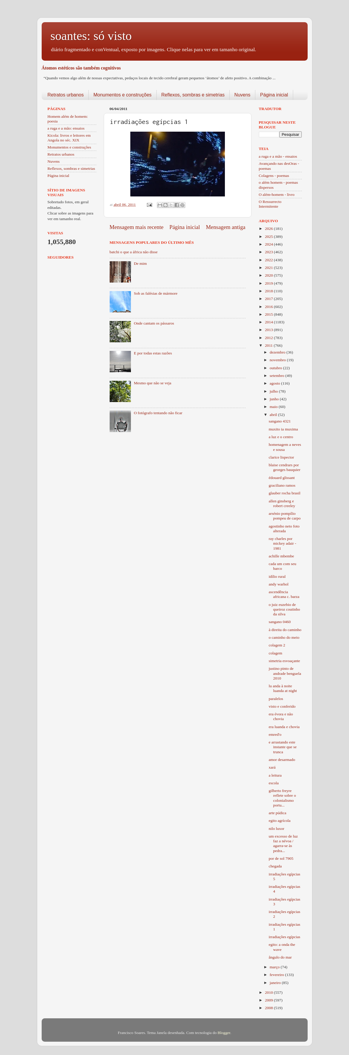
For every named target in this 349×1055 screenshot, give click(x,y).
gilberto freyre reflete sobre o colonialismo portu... (282, 797)
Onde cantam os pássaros (154, 323)
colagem (275, 653)
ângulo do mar (280, 957)
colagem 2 (277, 645)
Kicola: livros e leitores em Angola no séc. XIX (69, 137)
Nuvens (242, 94)
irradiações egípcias (284, 937)
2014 (269, 322)
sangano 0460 (280, 622)
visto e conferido (282, 706)
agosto (275, 383)
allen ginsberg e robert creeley (282, 503)
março (275, 967)
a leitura (275, 775)
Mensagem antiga (226, 227)
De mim (140, 263)
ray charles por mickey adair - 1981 (282, 543)
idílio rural (277, 576)
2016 (269, 306)
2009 (269, 1000)
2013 (269, 330)
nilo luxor (276, 828)
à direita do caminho (285, 629)
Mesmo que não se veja (152, 383)
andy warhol (278, 584)
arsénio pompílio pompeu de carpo (285, 515)
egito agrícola (279, 820)
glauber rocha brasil (284, 493)
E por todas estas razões (153, 353)
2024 (269, 244)
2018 (269, 291)
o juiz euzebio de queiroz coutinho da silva (284, 609)
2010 (269, 992)
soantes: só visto (91, 36)
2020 (269, 275)
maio (274, 406)
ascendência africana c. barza (284, 594)
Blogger (223, 1032)
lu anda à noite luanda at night (283, 688)
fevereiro (277, 974)
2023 (269, 252)
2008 (269, 1008)
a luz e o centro (281, 437)
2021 (269, 267)
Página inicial (274, 94)
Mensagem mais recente (137, 227)
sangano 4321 (280, 421)
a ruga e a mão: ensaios (66, 128)
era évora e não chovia (281, 716)
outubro (276, 368)
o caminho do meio (284, 637)
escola (274, 783)
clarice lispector (281, 457)
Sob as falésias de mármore (156, 293)
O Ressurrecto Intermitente (270, 204)
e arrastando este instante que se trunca (282, 747)
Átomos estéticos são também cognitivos (81, 67)
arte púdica (277, 813)
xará (272, 767)
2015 (269, 314)
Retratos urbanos (66, 94)
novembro (278, 360)
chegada (275, 866)
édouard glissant (282, 477)
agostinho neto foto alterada (284, 528)
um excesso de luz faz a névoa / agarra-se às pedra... (283, 843)
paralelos (276, 698)
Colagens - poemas (274, 175)
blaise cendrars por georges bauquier (284, 467)
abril (274, 414)
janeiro (276, 982)
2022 (269, 260)
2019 (269, 283)
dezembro (278, 352)
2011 (269, 345)
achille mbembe (281, 556)
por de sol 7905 (281, 858)
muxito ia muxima (283, 429)
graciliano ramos (282, 485)
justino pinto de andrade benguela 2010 (285, 673)
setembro (277, 375)
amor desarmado (282, 759)
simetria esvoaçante (284, 661)
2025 (269, 236)
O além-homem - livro (277, 194)
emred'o (275, 734)
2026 (269, 228)
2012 (269, 337)
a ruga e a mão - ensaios (278, 156)
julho (274, 391)
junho (275, 399)
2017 (269, 298)
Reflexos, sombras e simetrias (193, 94)
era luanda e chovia (284, 727)
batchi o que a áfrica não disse (134, 252)
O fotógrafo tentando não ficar (158, 413)
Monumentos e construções (122, 94)
